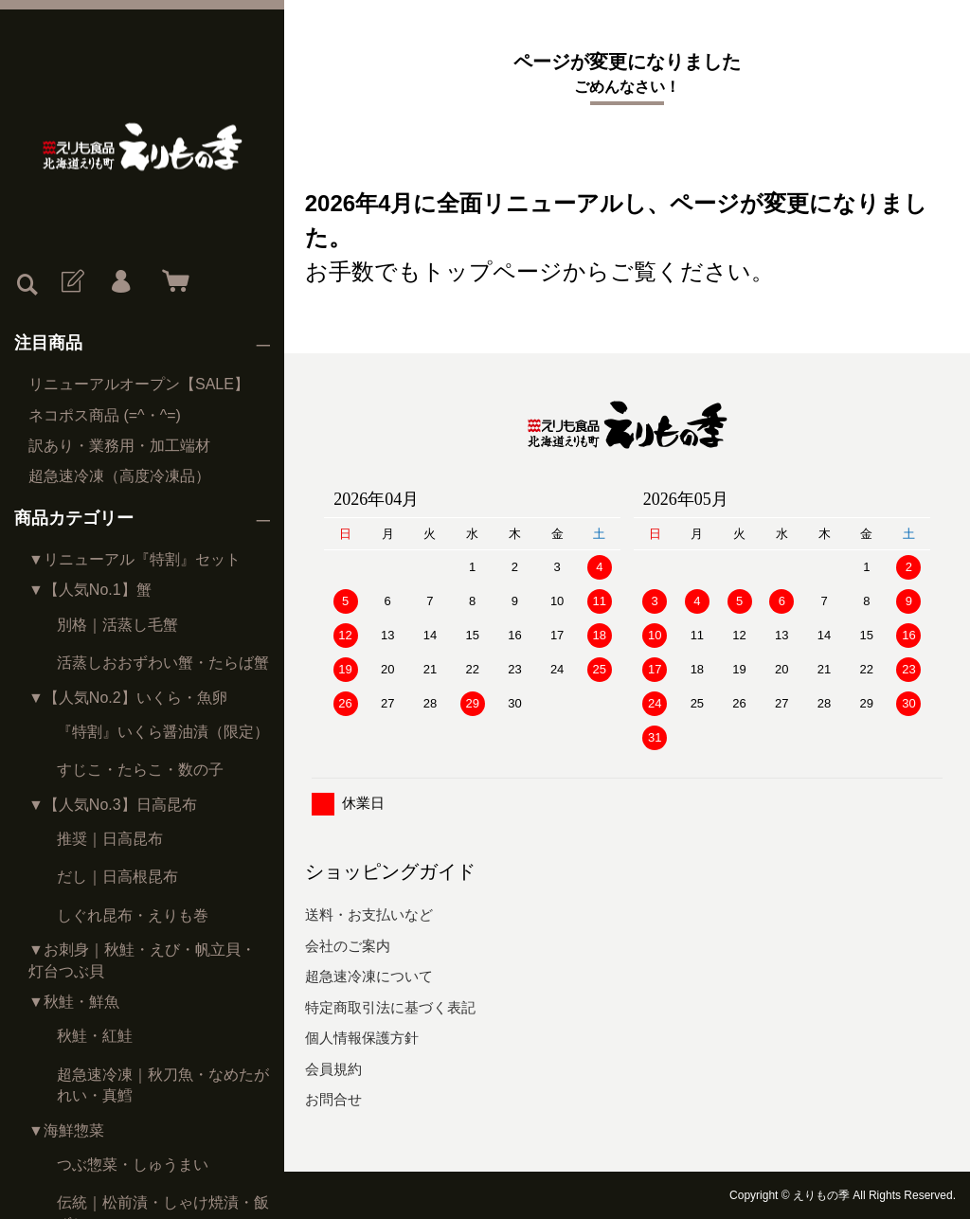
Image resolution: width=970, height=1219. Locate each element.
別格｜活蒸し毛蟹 (117, 625)
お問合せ (333, 1099)
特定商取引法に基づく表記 (390, 1007)
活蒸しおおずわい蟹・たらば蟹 (163, 662)
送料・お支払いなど (369, 914)
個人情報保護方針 (362, 1038)
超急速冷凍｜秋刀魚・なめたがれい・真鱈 (163, 1085)
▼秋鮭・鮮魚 (73, 1002)
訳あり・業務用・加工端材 (119, 446)
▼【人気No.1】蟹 (90, 590)
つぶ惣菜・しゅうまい (132, 1164)
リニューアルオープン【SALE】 (138, 384)
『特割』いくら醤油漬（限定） (163, 732)
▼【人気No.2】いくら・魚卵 (127, 698)
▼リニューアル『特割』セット (134, 559)
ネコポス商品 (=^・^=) (104, 415)
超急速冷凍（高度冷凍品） (119, 476)
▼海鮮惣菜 (66, 1130)
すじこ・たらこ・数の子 (140, 770)
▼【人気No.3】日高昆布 (112, 805)
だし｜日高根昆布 (117, 877)
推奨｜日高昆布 (110, 839)
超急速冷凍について (369, 976)
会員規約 (333, 1069)
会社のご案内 (347, 946)
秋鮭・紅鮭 (95, 1036)
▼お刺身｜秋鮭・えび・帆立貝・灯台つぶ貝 (142, 959)
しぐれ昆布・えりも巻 (132, 915)
